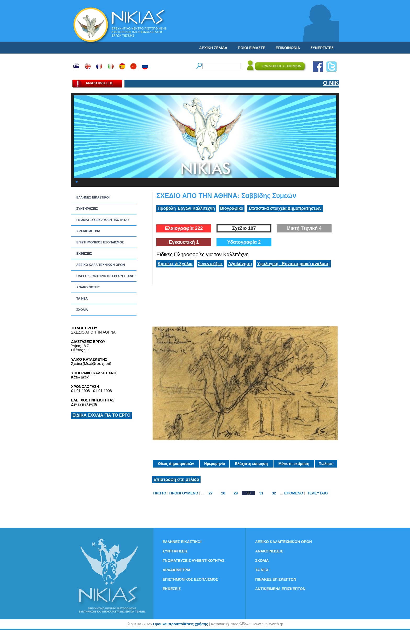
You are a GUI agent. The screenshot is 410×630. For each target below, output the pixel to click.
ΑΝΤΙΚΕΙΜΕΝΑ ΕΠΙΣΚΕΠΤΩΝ (280, 589)
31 (261, 493)
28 (223, 493)
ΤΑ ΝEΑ (82, 298)
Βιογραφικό (231, 208)
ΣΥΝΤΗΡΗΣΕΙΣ (87, 209)
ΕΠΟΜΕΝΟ (293, 493)
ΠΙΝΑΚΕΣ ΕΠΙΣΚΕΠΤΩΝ (275, 579)
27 (211, 493)
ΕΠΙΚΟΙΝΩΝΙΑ (288, 48)
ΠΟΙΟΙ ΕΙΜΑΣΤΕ (251, 48)
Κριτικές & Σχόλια (175, 263)
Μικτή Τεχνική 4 (304, 228)
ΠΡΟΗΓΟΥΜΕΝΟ (183, 493)
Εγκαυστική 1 (184, 242)
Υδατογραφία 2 (244, 242)
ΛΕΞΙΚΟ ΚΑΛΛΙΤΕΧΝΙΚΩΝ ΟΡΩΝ (100, 265)
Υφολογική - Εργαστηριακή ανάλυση (293, 263)
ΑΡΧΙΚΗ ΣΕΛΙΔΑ (213, 48)
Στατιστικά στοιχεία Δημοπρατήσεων (285, 208)
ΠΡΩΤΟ (159, 493)
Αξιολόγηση (240, 263)
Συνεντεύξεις (210, 263)
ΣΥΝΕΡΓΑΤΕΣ (322, 48)
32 (274, 493)
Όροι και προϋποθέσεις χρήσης (180, 624)
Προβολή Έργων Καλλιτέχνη (186, 208)
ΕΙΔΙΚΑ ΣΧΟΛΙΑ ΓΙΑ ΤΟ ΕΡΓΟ (101, 415)
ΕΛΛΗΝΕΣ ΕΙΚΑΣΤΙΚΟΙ (93, 197)
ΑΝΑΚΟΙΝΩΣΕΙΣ (88, 287)
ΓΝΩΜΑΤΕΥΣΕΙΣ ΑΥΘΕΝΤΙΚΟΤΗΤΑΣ (102, 220)
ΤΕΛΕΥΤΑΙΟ (317, 493)
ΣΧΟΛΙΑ (82, 310)
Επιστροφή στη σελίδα (176, 479)
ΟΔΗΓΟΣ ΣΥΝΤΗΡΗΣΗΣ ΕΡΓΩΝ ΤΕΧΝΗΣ (106, 276)
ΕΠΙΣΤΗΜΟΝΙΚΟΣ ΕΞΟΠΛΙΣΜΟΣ (100, 242)
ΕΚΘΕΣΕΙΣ (84, 253)
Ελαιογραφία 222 (184, 228)
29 (236, 493)
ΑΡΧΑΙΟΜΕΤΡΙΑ (88, 231)
